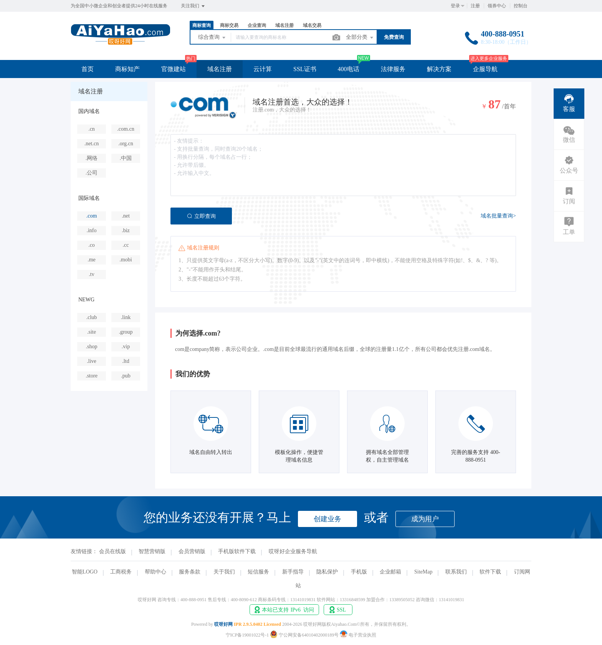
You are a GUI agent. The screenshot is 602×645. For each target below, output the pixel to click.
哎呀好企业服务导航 (293, 551)
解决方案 (439, 69)
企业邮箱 (390, 572)
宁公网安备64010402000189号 (305, 635)
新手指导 (293, 572)
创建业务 (327, 519)
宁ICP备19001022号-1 (247, 635)
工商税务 (121, 572)
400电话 (348, 69)
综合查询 (212, 37)
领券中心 (497, 5)
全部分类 (360, 37)
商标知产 (127, 69)
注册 (475, 5)
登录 (455, 5)
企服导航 (485, 69)
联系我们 (456, 572)
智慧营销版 (152, 551)
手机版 (359, 572)
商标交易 (229, 25)
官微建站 (173, 69)
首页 (87, 69)
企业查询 (257, 25)
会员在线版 (112, 551)
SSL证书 (304, 69)
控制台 (521, 5)
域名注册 (284, 25)
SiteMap (423, 572)
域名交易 (312, 25)
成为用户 (425, 519)
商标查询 (201, 25)
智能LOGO (85, 572)
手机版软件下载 (237, 551)
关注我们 (193, 6)
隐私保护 (327, 572)
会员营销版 (192, 551)
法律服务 (393, 69)
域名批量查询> (498, 216)
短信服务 (258, 572)
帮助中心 (155, 572)
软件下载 (490, 572)
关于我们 (224, 572)
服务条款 (189, 572)
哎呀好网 (223, 624)
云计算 (262, 69)
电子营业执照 (358, 635)
